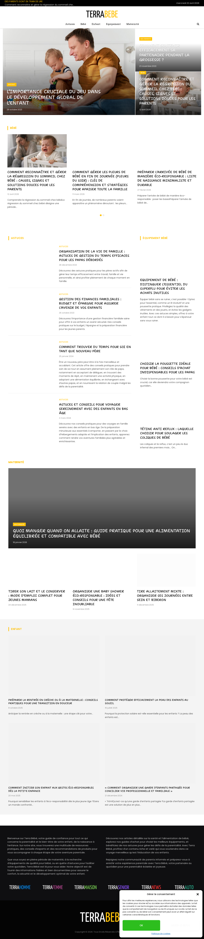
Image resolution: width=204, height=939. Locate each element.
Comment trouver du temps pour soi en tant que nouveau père (94, 350)
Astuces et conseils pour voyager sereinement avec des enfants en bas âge (94, 410)
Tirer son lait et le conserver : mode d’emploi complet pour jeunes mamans (36, 595)
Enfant (96, 24)
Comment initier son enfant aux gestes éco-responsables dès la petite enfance (51, 789)
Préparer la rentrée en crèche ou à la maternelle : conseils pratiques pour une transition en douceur (53, 701)
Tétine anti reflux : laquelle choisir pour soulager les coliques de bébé (167, 433)
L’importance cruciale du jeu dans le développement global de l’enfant (52, 96)
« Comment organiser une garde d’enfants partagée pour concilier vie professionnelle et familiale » (147, 789)
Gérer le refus (180, 925)
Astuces (70, 24)
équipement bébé (155, 238)
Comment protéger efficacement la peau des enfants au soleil (146, 701)
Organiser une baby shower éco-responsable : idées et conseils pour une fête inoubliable (98, 597)
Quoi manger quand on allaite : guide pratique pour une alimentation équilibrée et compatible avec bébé (87, 533)
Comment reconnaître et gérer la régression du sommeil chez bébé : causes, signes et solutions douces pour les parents (40, 4)
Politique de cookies (160, 933)
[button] (197, 894)
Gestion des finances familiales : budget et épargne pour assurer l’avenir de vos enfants (91, 304)
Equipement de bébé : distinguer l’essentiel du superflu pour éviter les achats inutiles (163, 286)
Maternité (132, 24)
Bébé (83, 24)
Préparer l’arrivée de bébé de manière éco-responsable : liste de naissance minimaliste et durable (166, 178)
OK (141, 925)
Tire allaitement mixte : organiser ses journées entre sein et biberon (165, 595)
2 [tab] (103, 215)
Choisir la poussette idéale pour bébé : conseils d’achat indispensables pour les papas (167, 368)
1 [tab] (100, 215)
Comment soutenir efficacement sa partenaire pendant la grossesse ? (166, 51)
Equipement (113, 24)
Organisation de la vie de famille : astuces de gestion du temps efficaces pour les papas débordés (93, 256)
